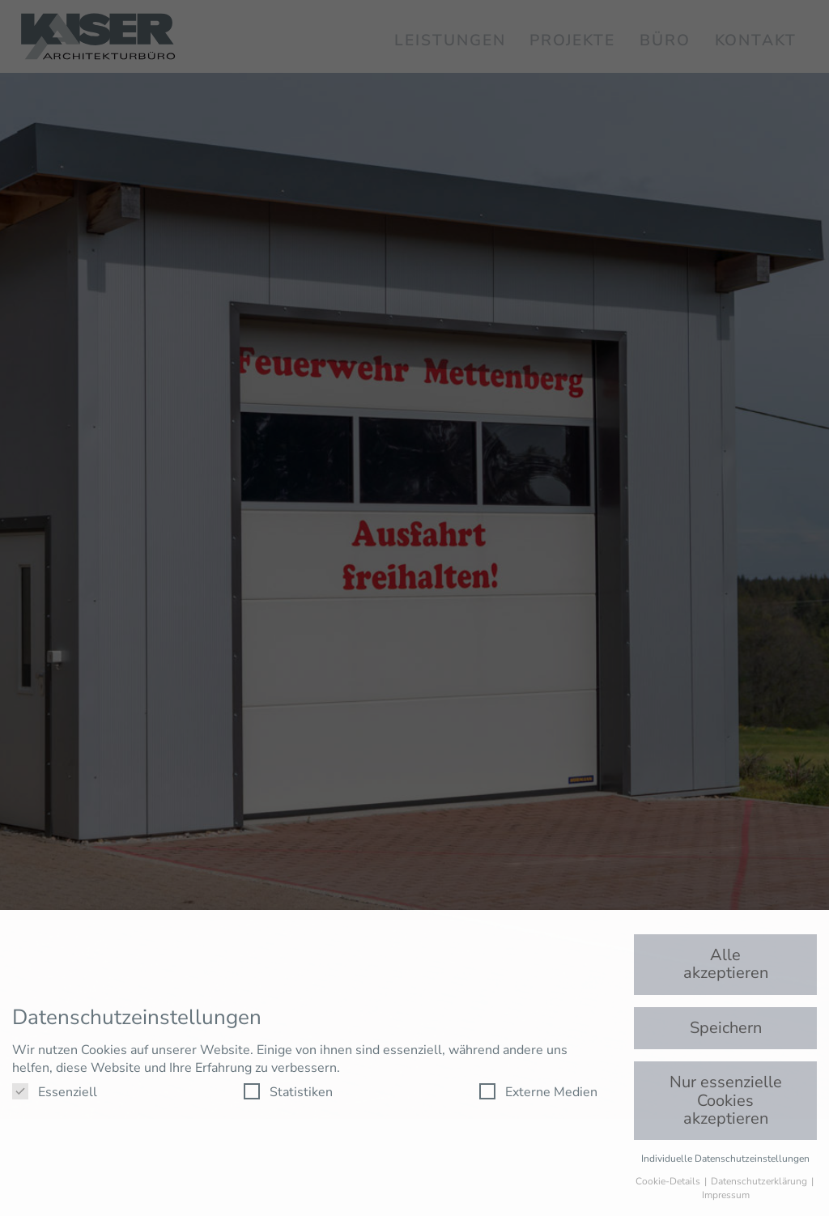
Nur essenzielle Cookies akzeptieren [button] (726, 1100)
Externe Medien (538, 1092)
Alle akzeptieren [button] (725, 964)
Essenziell (54, 1092)
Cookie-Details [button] (669, 1181)
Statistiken (288, 1092)
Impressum (726, 1194)
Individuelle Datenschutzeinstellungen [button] (725, 1158)
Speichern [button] (726, 1028)
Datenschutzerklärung (760, 1181)
